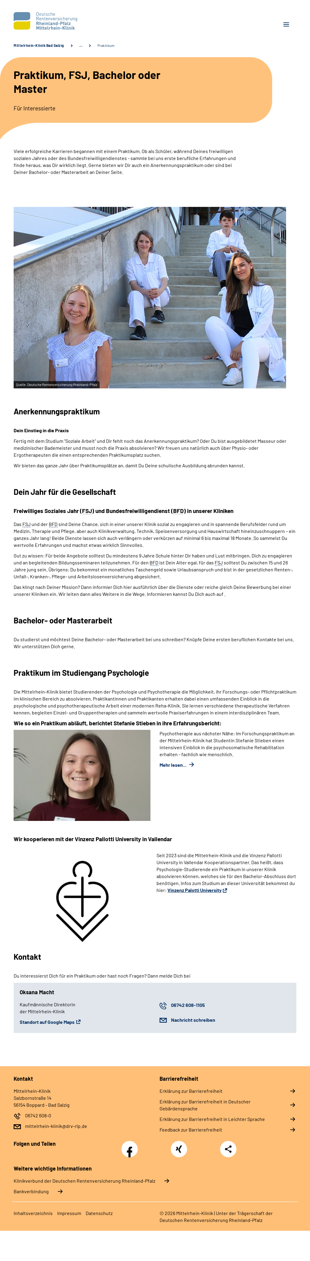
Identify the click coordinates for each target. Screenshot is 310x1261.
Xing (179, 1146)
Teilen (228, 1149)
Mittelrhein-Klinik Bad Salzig (39, 45)
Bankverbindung (31, 1191)
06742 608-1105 (188, 1005)
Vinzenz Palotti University (194, 890)
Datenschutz (99, 1213)
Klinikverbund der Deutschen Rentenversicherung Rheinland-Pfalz (84, 1181)
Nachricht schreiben (193, 1020)
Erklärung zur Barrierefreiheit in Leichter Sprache (212, 1119)
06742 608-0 (38, 1115)
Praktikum (106, 45)
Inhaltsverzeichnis (33, 1213)
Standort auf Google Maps (47, 1022)
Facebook (131, 1146)
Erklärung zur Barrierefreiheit (191, 1091)
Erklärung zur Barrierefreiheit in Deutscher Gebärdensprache (205, 1105)
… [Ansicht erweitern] (80, 45)
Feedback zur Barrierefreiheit (191, 1129)
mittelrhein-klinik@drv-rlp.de (56, 1126)
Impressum (69, 1213)
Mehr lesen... (173, 765)
